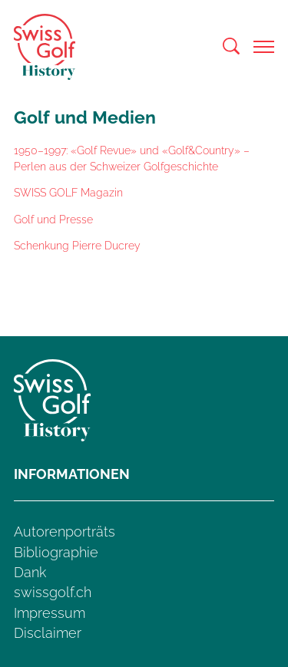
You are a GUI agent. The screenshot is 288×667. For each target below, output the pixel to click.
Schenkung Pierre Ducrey (77, 245)
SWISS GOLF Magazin (68, 192)
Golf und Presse (53, 219)
